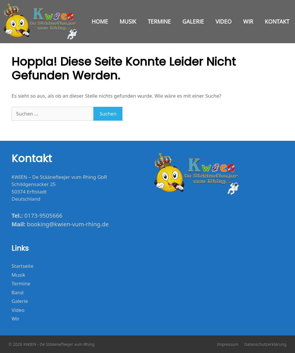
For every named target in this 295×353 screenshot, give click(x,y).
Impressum (228, 344)
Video (223, 21)
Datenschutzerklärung (265, 344)
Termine (159, 21)
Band (18, 292)
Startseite (22, 266)
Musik (128, 21)
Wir (248, 21)
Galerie (193, 21)
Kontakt (277, 21)
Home (100, 21)
